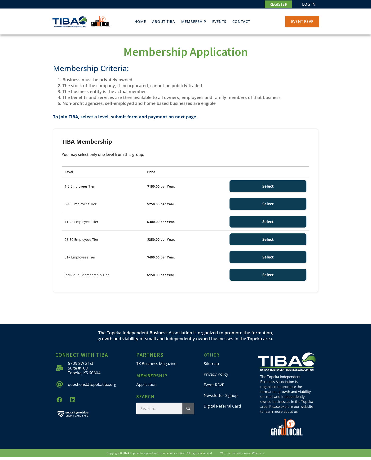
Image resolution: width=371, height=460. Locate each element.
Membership (193, 21)
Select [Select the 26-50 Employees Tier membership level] (268, 239)
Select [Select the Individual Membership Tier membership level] (268, 274)
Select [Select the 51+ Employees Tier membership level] (268, 257)
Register (278, 4)
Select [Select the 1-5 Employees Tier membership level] (268, 186)
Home (140, 21)
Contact (241, 21)
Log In (309, 4)
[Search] (188, 408)
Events (219, 21)
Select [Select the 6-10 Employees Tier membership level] (268, 203)
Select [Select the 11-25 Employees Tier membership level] (268, 221)
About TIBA (163, 21)
